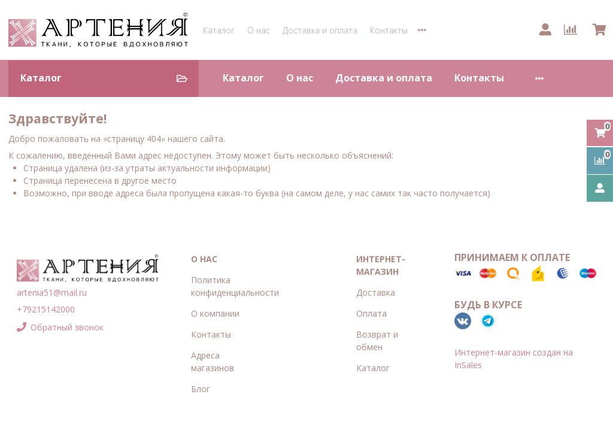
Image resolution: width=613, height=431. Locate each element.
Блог (200, 388)
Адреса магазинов (212, 362)
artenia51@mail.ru (52, 292)
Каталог (219, 30)
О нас (258, 30)
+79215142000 (46, 309)
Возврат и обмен (377, 341)
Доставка (375, 292)
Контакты (389, 30)
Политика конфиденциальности (235, 286)
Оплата (371, 313)
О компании (215, 313)
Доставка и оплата (320, 30)
